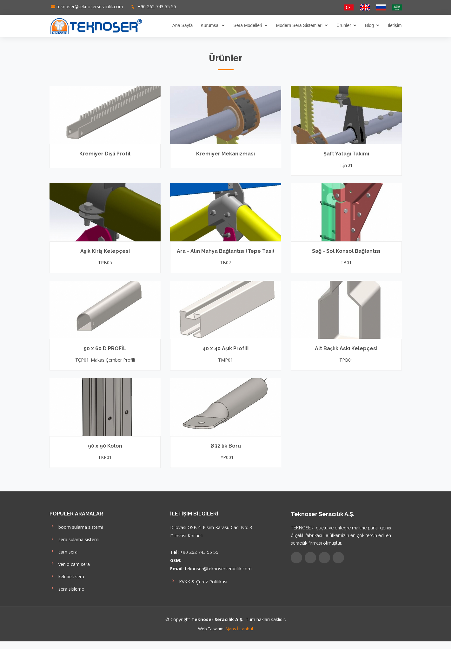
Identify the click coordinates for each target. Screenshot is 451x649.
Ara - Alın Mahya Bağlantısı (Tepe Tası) (225, 251)
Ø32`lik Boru (225, 446)
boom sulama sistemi (76, 526)
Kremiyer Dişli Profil (104, 154)
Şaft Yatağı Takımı (346, 154)
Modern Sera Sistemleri (299, 25)
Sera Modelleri (247, 25)
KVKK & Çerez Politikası (198, 581)
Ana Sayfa (182, 25)
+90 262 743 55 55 (156, 6)
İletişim (395, 25)
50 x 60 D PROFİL (105, 348)
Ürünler (343, 25)
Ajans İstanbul (239, 629)
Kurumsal (210, 25)
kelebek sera (67, 576)
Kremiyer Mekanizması (225, 154)
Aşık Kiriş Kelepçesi (105, 251)
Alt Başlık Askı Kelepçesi (346, 348)
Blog (369, 25)
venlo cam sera (70, 563)
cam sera (63, 551)
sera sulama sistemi (74, 539)
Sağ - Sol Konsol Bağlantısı (346, 251)
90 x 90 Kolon (105, 446)
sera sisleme (67, 588)
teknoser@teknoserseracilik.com (89, 6)
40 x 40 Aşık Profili (225, 348)
